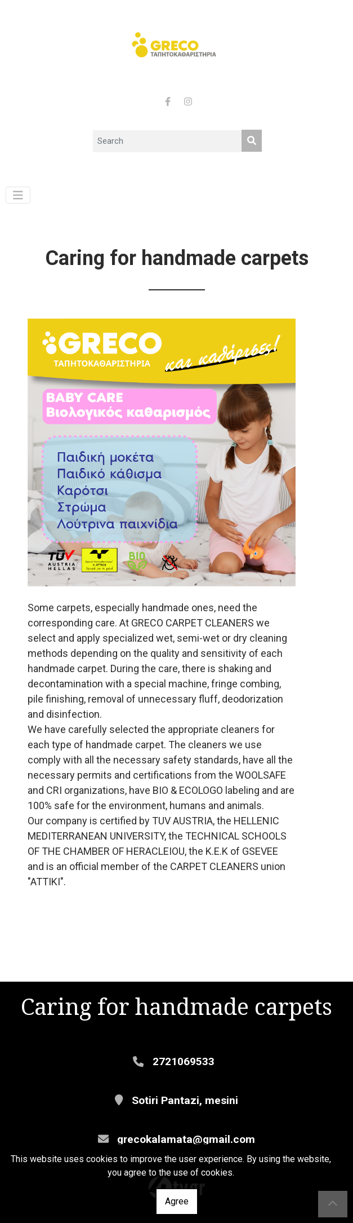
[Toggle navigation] (18, 195)
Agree (177, 1201)
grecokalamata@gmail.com (186, 1139)
